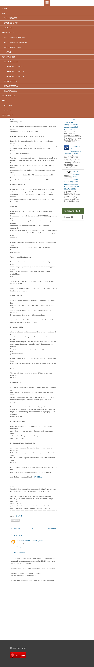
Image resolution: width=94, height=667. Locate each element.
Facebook (8, 105)
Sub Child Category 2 (15, 71)
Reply (18, 547)
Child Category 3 (11, 86)
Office (8, 52)
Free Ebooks (7, 115)
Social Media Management (15, 42)
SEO (3, 13)
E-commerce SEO (11, 23)
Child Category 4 (11, 91)
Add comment (18, 553)
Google (5, 101)
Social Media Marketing (14, 37)
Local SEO (8, 28)
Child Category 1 (11, 62)
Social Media (8, 33)
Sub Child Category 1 (15, 67)
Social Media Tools (12, 47)
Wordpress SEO (10, 18)
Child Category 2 (11, 81)
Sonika (19, 541)
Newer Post (15, 529)
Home (4, 8)
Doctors (7, 110)
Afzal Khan (38, 477)
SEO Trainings (8, 57)
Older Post (52, 529)
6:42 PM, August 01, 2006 (33, 541)
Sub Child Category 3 (15, 76)
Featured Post (8, 96)
